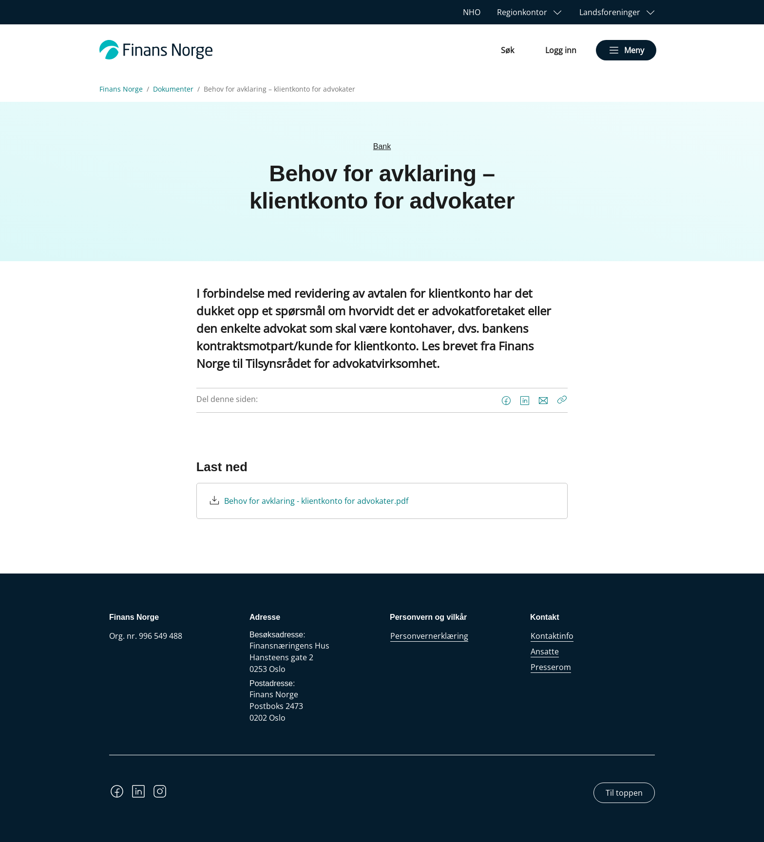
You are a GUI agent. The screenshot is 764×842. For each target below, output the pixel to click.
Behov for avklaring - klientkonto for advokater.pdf (316, 501)
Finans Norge (121, 89)
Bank (382, 146)
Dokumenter (173, 89)
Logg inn (560, 50)
